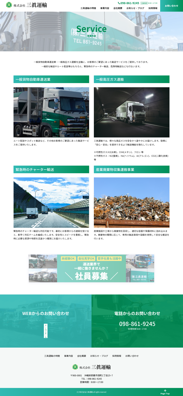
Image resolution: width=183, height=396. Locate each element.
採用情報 (152, 8)
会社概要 (117, 8)
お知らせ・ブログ (135, 8)
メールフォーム (46, 327)
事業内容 (104, 8)
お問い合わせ (171, 5)
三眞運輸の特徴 (88, 8)
